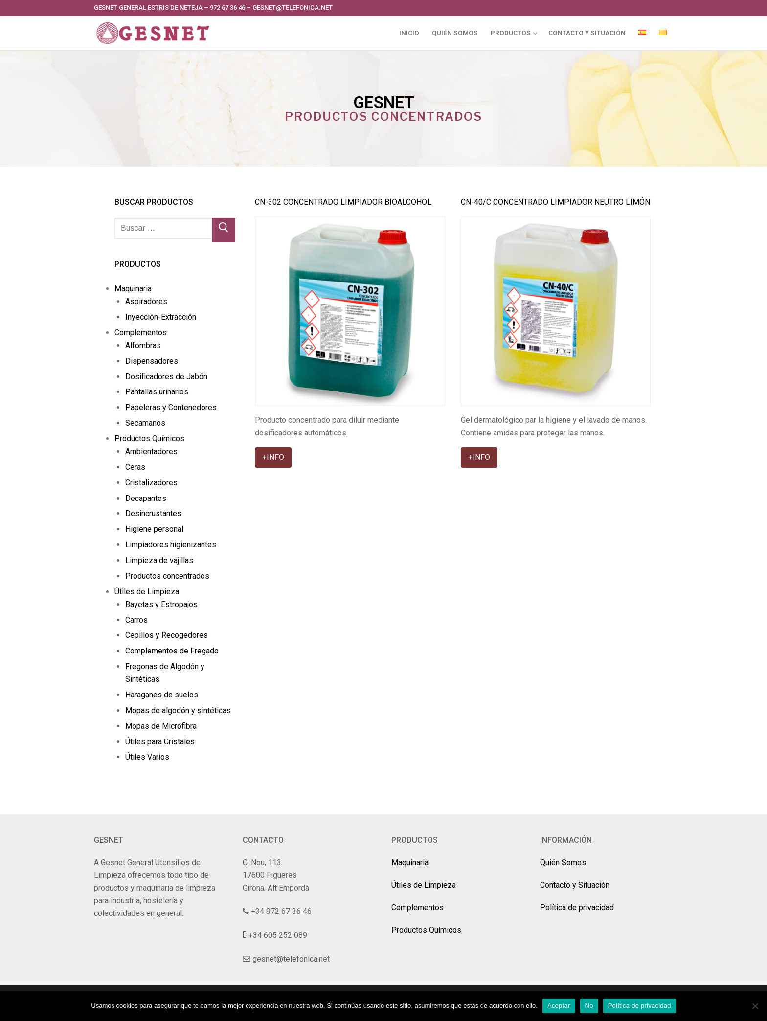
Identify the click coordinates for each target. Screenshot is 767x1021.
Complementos (141, 332)
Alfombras (143, 345)
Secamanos (145, 423)
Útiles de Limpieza (147, 591)
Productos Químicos (150, 438)
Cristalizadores (151, 482)
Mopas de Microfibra (161, 726)
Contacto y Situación (574, 885)
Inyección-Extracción (160, 317)
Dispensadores (151, 361)
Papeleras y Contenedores (171, 407)
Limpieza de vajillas (159, 560)
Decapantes (145, 498)
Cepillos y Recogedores (166, 635)
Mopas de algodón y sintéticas (178, 710)
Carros (136, 620)
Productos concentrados (167, 576)
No (589, 1005)
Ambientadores (151, 451)
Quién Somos (563, 862)
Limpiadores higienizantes (170, 544)
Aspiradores (146, 301)
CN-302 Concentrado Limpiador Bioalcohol (343, 202)
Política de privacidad (577, 907)
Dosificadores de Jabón (166, 376)
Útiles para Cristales (160, 741)
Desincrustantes (153, 513)
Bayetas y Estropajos (161, 604)
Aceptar (558, 1005)
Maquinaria (134, 288)
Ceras (135, 467)
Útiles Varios (147, 756)
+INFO (273, 457)
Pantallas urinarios (156, 391)
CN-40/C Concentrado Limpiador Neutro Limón (555, 202)
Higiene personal (154, 529)
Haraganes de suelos (161, 694)
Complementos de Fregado (172, 650)
